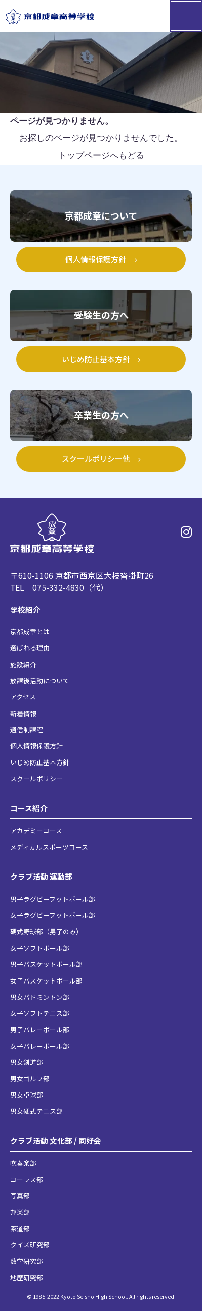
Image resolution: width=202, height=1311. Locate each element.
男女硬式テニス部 (36, 1111)
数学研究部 (26, 1261)
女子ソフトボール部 (39, 948)
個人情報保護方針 (36, 745)
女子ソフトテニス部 (39, 1013)
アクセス (23, 696)
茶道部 (20, 1228)
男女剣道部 (26, 1062)
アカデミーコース (36, 830)
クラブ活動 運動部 (41, 876)
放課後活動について (39, 680)
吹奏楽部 (23, 1163)
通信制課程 (26, 729)
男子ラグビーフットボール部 (52, 899)
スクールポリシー (36, 778)
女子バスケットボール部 (46, 981)
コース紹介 (29, 808)
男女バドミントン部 (39, 997)
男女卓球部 (26, 1095)
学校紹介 (25, 609)
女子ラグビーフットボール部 (52, 915)
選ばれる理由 (30, 647)
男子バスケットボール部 (46, 964)
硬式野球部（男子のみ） (46, 931)
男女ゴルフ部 (30, 1078)
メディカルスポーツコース (49, 847)
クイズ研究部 (30, 1244)
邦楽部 (20, 1212)
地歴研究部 (26, 1277)
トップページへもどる (101, 155)
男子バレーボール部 (39, 1029)
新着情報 (23, 713)
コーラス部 (26, 1179)
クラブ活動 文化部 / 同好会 (55, 1140)
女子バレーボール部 (39, 1046)
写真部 (20, 1195)
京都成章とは (30, 631)
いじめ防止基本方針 (39, 762)
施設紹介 (23, 664)
